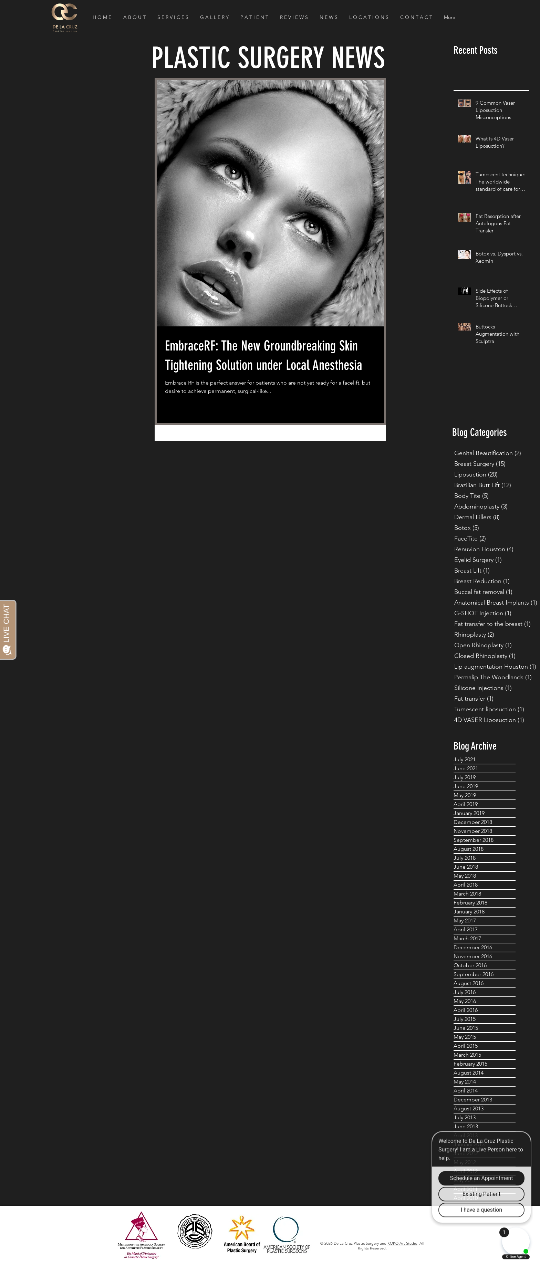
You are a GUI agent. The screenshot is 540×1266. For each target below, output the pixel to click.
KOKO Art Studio (402, 1243)
